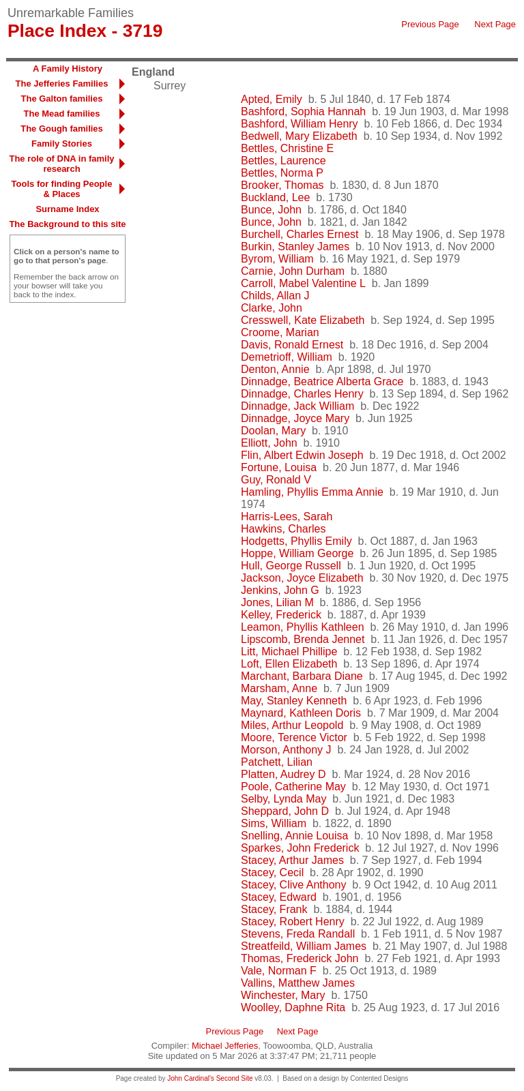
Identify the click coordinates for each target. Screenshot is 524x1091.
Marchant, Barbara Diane (302, 676)
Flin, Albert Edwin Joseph (302, 455)
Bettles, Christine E (287, 148)
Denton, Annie (275, 369)
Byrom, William (277, 259)
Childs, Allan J (275, 295)
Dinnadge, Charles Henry (302, 394)
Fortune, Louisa (279, 467)
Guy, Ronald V (276, 479)
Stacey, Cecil (272, 872)
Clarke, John (271, 308)
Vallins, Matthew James (298, 983)
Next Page (495, 24)
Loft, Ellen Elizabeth (289, 664)
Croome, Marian (280, 332)
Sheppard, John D (285, 811)
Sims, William (273, 823)
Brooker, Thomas (282, 185)
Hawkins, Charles (283, 529)
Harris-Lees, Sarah (286, 516)
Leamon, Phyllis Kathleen (302, 627)
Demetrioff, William (286, 357)
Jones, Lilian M (277, 602)
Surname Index (67, 209)
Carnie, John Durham (293, 271)
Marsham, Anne (279, 688)
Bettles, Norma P (282, 173)
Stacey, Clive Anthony (293, 885)
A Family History (67, 68)
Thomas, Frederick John (300, 958)
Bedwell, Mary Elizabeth (299, 136)
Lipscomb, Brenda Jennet (302, 639)
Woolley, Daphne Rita (293, 1007)
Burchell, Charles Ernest (300, 234)
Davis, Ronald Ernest (292, 344)
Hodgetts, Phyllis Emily (296, 541)
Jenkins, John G (280, 590)
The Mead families (62, 113)
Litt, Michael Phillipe (289, 651)
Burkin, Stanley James (295, 246)
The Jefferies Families (62, 83)
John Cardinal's (190, 1078)
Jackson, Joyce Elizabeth (302, 578)
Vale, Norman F (279, 970)
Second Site (234, 1078)
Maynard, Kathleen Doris (301, 713)
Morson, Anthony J (286, 750)
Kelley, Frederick (281, 615)
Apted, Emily (271, 99)
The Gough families (61, 128)
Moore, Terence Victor (294, 737)
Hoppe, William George (297, 553)
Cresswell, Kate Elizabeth (302, 320)
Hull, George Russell (291, 565)
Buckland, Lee (275, 197)
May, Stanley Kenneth (294, 700)
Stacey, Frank (274, 909)
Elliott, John (269, 443)
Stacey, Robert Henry (293, 921)
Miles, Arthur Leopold (292, 725)
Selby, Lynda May (283, 799)
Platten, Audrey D (283, 774)
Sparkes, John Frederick (300, 848)
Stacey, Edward (279, 897)
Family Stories (61, 143)
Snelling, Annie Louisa (294, 835)
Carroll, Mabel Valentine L (303, 283)
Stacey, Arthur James (292, 860)
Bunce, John (271, 209)
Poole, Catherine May (293, 786)
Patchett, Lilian (276, 762)
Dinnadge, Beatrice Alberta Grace (322, 381)
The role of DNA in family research (61, 163)
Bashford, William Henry (299, 124)
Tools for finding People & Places (62, 189)
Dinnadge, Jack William (297, 406)
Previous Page (430, 24)
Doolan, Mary (273, 430)
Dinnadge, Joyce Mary (295, 418)
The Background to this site (67, 224)
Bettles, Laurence (283, 160)
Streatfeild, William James (303, 946)
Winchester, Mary (283, 995)
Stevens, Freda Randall (298, 934)
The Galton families (62, 98)
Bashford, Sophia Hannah (303, 111)
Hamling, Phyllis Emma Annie (312, 492)
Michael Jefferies (225, 1046)
